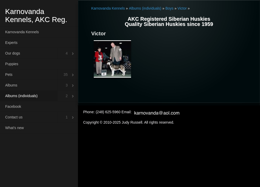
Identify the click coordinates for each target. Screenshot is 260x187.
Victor (182, 8)
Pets (8, 74)
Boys (169, 8)
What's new (14, 128)
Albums (11, 85)
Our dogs (12, 53)
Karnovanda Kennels (22, 32)
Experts (11, 43)
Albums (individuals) (21, 96)
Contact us (14, 117)
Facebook (13, 106)
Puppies (11, 64)
